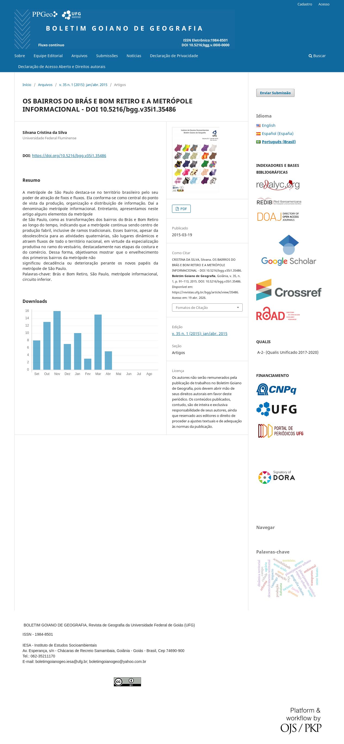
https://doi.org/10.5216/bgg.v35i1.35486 (69, 155)
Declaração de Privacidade (174, 55)
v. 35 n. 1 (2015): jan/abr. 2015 (83, 84)
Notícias (134, 55)
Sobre (19, 55)
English (269, 125)
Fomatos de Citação (192, 307)
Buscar (317, 55)
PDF (183, 208)
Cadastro (305, 4)
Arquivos (79, 55)
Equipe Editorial (48, 55)
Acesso (324, 4)
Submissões (107, 55)
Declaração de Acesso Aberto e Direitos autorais (61, 66)
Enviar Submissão (275, 92)
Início (27, 84)
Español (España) (277, 133)
